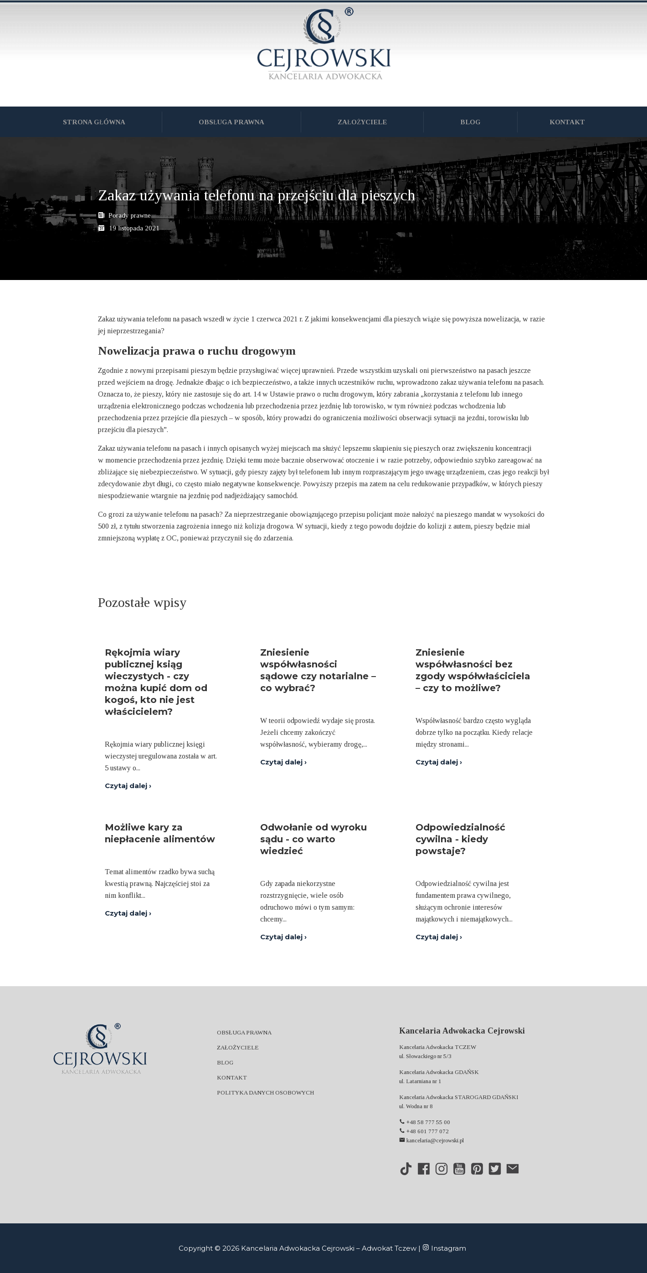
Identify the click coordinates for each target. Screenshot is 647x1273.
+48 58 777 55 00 (424, 1122)
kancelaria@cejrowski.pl (431, 1140)
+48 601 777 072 (424, 1131)
